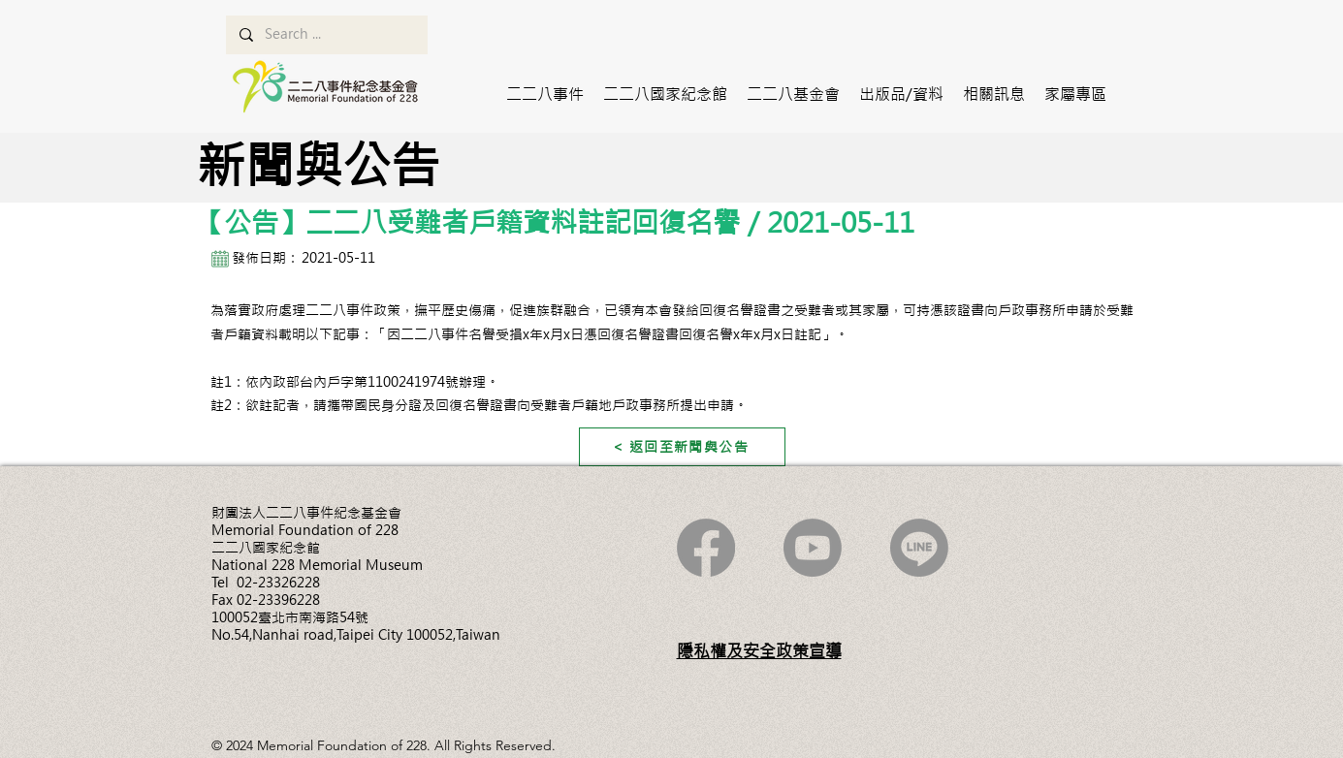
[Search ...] (326, 35)
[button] (544, 94)
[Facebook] (706, 548)
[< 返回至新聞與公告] (682, 446)
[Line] (919, 548)
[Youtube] (812, 548)
